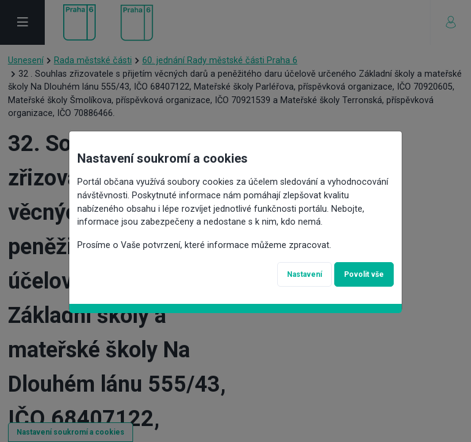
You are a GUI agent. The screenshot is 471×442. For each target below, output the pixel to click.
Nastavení (304, 274)
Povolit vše (364, 274)
